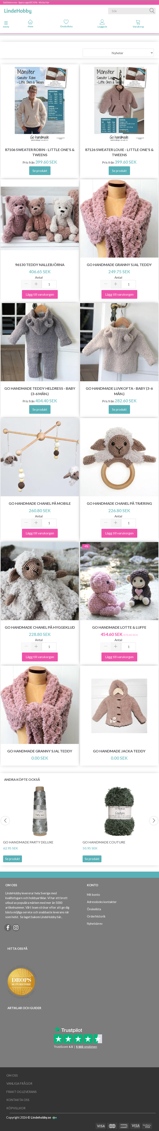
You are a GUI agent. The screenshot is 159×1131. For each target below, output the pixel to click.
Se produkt (12, 859)
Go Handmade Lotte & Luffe (119, 627)
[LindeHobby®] (17, 10)
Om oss (12, 1075)
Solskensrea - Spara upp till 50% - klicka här (26, 2)
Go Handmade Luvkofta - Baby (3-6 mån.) (119, 391)
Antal (39, 277)
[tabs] (138, 24)
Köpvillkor (15, 1108)
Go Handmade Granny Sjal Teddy (119, 265)
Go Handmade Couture (104, 842)
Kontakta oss (17, 1100)
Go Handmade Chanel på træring (119, 503)
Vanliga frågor (19, 1083)
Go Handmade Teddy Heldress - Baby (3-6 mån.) (39, 391)
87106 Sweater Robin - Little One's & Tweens (40, 152)
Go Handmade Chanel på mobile (40, 503)
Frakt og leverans (21, 1092)
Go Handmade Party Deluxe (28, 842)
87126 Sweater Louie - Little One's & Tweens (119, 152)
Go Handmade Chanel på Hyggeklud (40, 627)
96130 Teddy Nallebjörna (39, 265)
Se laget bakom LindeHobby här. (41, 917)
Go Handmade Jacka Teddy (119, 751)
